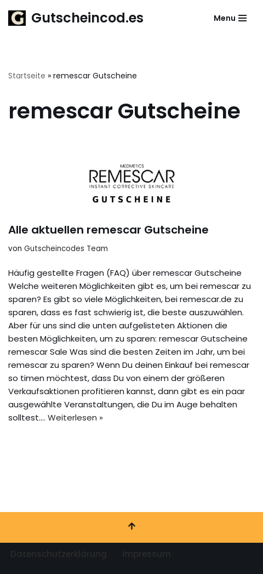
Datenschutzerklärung (58, 554)
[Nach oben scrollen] (131, 527)
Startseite (26, 75)
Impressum (146, 554)
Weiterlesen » (75, 417)
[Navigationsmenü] (230, 18)
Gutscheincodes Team (66, 248)
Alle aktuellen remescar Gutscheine (108, 229)
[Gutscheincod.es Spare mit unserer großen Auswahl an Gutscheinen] (76, 18)
